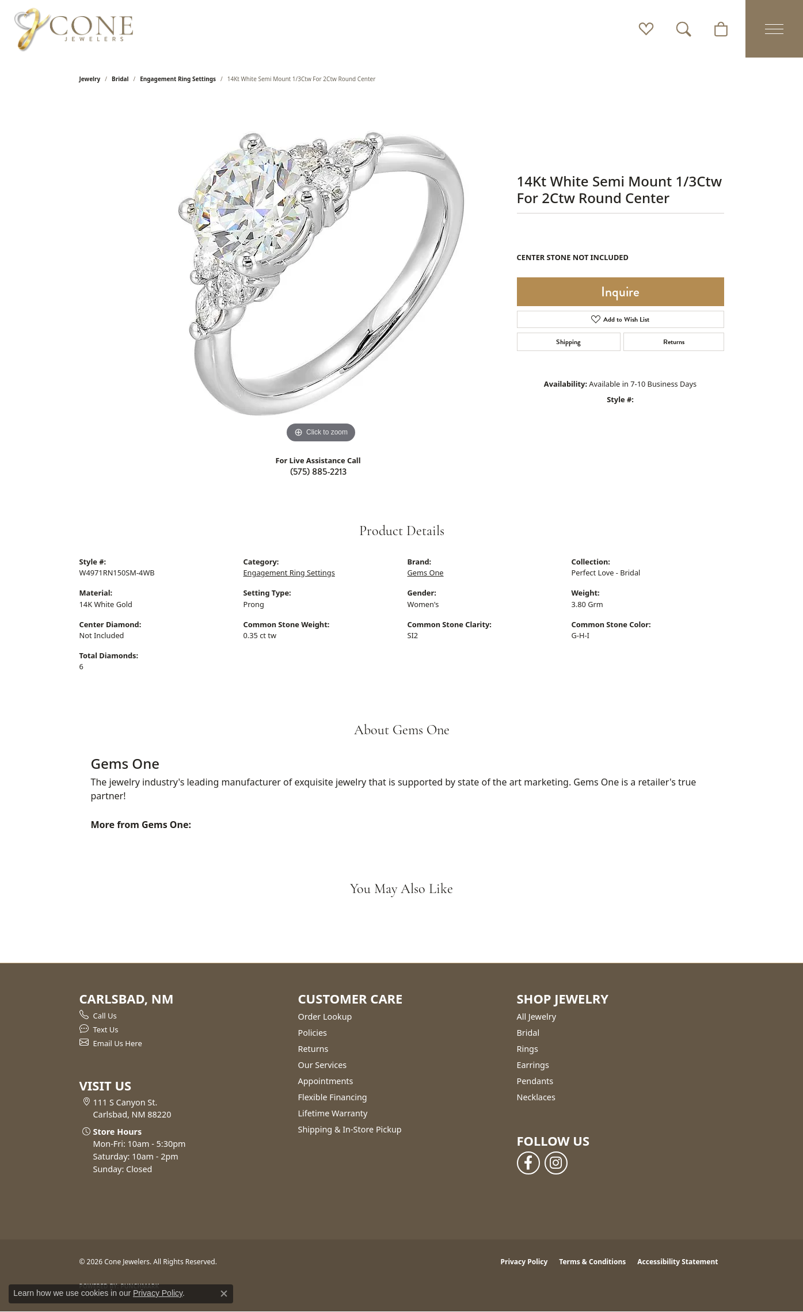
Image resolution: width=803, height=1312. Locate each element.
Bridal (120, 79)
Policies (312, 1032)
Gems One (426, 572)
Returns (673, 342)
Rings (527, 1048)
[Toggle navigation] (774, 29)
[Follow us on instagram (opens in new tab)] (556, 1162)
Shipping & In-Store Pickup (350, 1129)
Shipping (568, 342)
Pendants (535, 1080)
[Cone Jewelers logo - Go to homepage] (74, 29)
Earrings (533, 1064)
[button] (646, 28)
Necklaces (536, 1097)
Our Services (322, 1064)
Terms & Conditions (592, 1262)
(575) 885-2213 (318, 471)
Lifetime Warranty (333, 1113)
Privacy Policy (524, 1262)
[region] (321, 273)
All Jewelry (537, 1016)
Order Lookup (325, 1016)
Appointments (325, 1080)
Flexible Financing (332, 1097)
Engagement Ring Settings (178, 79)
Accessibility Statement (677, 1262)
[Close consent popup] (223, 1293)
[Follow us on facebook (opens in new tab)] (528, 1162)
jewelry (90, 79)
